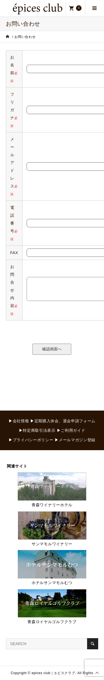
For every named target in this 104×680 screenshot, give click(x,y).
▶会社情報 (19, 421)
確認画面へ (52, 349)
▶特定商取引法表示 (37, 430)
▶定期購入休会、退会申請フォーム (62, 421)
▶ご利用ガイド (71, 430)
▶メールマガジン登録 (75, 440)
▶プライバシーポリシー (31, 440)
